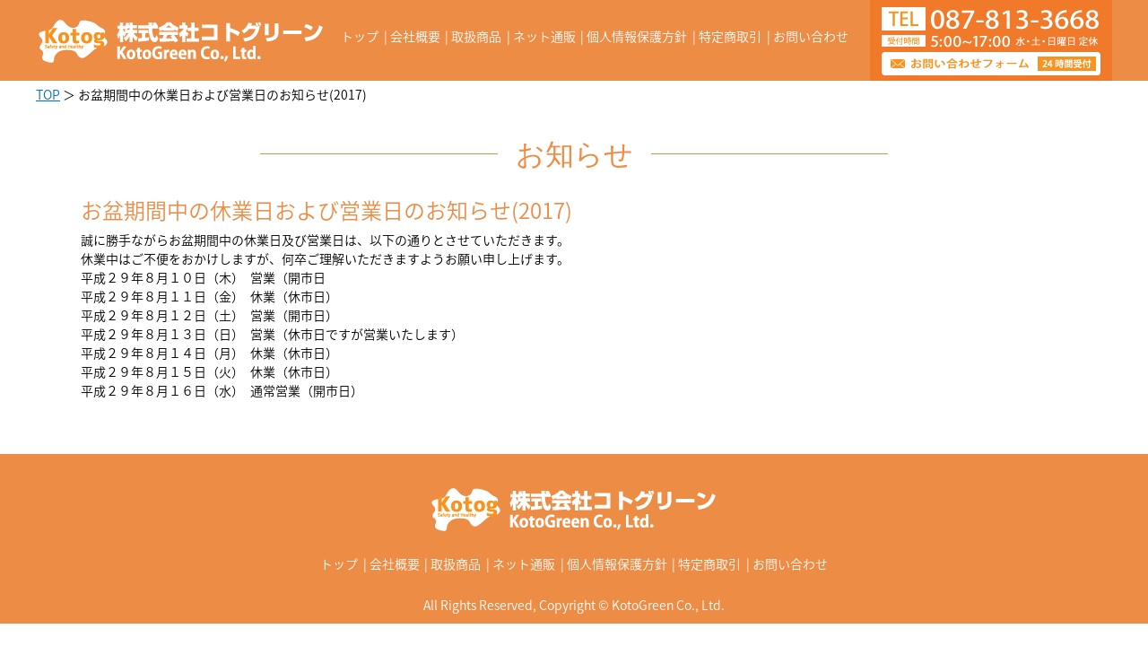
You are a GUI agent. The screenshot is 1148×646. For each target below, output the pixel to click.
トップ (359, 36)
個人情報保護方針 (637, 36)
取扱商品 (476, 36)
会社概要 (415, 36)
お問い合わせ (810, 36)
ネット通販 (544, 36)
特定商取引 (730, 36)
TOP (48, 94)
